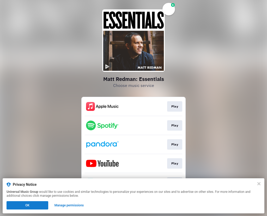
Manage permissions (69, 205)
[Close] (259, 184)
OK (27, 205)
